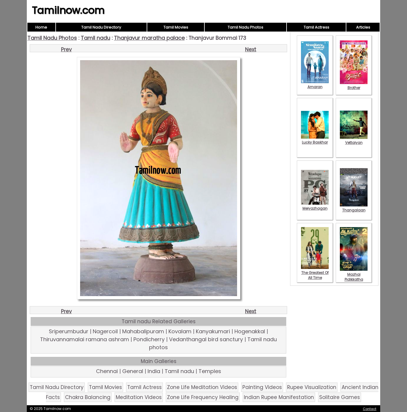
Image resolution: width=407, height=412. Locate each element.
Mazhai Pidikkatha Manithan (354, 277)
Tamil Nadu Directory (101, 27)
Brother (354, 85)
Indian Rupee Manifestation (279, 397)
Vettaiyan (354, 140)
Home (41, 27)
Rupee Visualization (311, 387)
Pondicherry (149, 339)
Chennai (107, 371)
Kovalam (179, 331)
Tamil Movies (175, 27)
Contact (369, 408)
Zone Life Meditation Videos (202, 387)
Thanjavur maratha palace (149, 38)
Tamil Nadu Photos (245, 27)
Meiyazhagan (315, 206)
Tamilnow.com (68, 10)
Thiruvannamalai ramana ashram (84, 339)
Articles (363, 27)
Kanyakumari (213, 331)
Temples (209, 371)
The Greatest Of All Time (315, 272)
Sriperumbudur (68, 331)
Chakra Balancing (87, 397)
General (132, 371)
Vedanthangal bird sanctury (206, 339)
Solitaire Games (339, 397)
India (154, 371)
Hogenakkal (249, 331)
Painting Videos (262, 387)
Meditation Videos (139, 397)
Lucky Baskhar (315, 140)
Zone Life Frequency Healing (203, 397)
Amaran (315, 84)
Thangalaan (354, 208)
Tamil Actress (316, 27)
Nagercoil (105, 331)
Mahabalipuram (143, 331)
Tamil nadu (95, 38)
